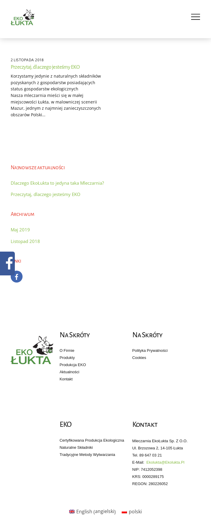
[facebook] (17, 276)
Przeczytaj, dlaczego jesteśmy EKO (45, 67)
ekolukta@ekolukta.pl (165, 462)
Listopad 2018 (25, 241)
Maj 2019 (20, 230)
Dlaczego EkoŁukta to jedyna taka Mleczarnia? (57, 183)
